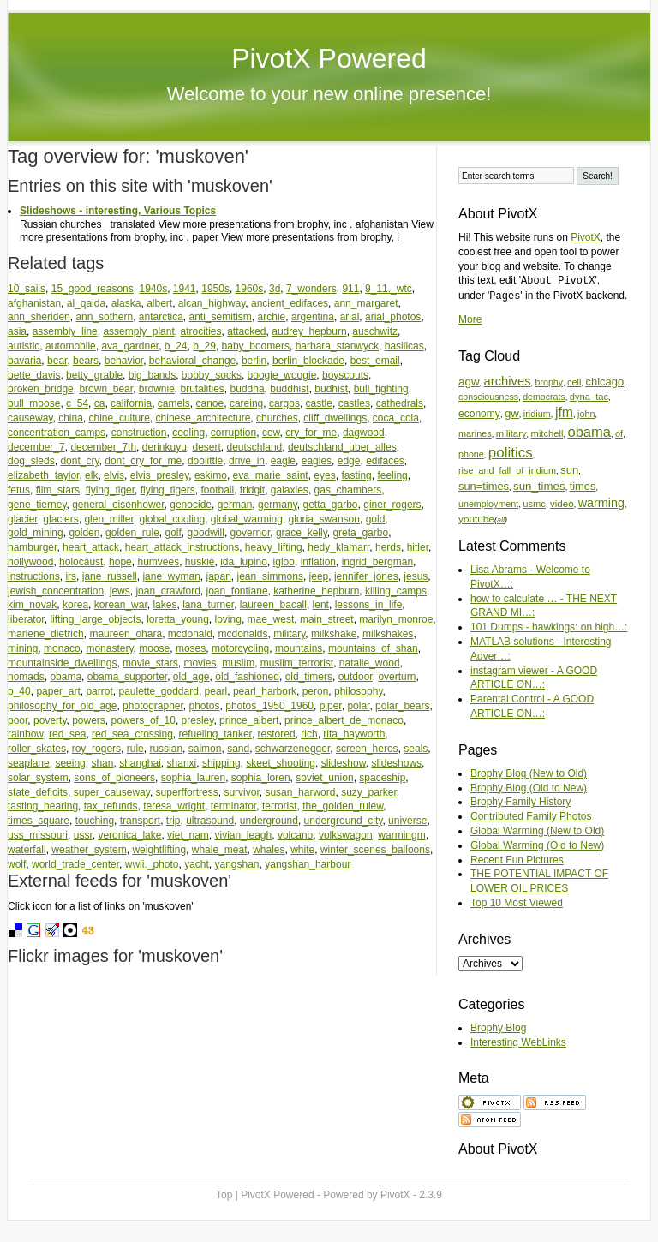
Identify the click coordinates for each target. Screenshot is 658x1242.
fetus (19, 490)
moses (191, 648)
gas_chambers (348, 490)
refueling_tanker (215, 734)
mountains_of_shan (373, 648)
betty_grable (94, 375)
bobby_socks (212, 375)
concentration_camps (56, 433)
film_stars (58, 490)
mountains (298, 648)
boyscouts (345, 375)
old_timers (308, 677)
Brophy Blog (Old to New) (528, 788)
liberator (26, 619)
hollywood (30, 562)
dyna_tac (589, 396)
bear (57, 361)
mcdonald (190, 634)
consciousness (488, 396)
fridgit (252, 490)
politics (510, 453)
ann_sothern (104, 317)
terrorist (279, 806)
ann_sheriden (39, 317)
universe (407, 821)
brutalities (202, 389)
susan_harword (300, 792)
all (501, 520)
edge (349, 461)
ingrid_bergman (377, 562)
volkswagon (346, 835)
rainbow (25, 734)
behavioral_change (192, 361)
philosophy (358, 691)
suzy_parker (369, 792)
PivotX (586, 237)
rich (309, 734)
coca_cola (396, 418)
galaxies (289, 490)
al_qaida (86, 303)
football (217, 490)
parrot (99, 691)
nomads (26, 677)
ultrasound (210, 821)
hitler (417, 547)
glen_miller (108, 519)
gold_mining (35, 533)
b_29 (204, 346)
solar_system (38, 778)
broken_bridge (41, 389)
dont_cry (79, 461)
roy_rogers (96, 749)
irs (70, 576)
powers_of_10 (143, 720)
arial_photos (393, 317)
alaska (126, 303)
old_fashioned (247, 677)
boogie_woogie (282, 375)
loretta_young (178, 619)
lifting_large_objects (95, 619)
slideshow (343, 763)
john (586, 414)
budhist (331, 389)
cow (271, 433)
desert (206, 447)
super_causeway (112, 792)
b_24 (176, 346)
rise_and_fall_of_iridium (507, 470)
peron (315, 691)
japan (218, 576)
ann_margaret (366, 303)
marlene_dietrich (46, 634)
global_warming (247, 519)
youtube (476, 518)
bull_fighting (381, 389)
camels (174, 403)
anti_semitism (220, 317)
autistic (23, 346)
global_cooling (172, 519)
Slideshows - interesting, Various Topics (118, 211)
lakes (164, 605)
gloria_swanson (324, 519)
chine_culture (119, 418)
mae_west (271, 619)
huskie (200, 562)
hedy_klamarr (338, 547)
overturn (397, 677)
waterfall (27, 850)
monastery (109, 648)
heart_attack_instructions (182, 547)
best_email (375, 361)
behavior (124, 361)
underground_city (343, 821)
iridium (537, 414)
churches (277, 418)
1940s (153, 289)
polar (358, 706)
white (302, 850)
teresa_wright (174, 806)
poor (17, 720)
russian (165, 749)
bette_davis (34, 375)
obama (65, 677)
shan (102, 763)
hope (120, 562)
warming (601, 503)
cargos (284, 403)
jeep (319, 576)
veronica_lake (129, 835)
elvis (114, 475)
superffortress (187, 792)
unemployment (488, 504)
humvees (158, 562)
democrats (544, 396)
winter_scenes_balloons (375, 850)
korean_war (120, 605)
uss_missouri (38, 835)
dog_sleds (31, 461)
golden (84, 533)
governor (250, 533)
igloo (284, 562)
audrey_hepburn (309, 331)
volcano (295, 835)
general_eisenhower (118, 505)
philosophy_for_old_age (62, 706)
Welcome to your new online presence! (329, 93)
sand (238, 749)
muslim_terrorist (296, 663)
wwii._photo (152, 864)
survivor (241, 792)
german (235, 505)
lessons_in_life (369, 605)
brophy (549, 382)
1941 (184, 289)
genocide (191, 505)
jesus (416, 576)
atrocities (200, 331)
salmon (205, 749)
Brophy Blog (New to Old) (528, 773)
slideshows (396, 763)
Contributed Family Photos (530, 816)
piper (331, 706)
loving (228, 619)
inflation (318, 562)
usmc (534, 504)
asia (17, 331)
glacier (23, 519)
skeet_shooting (280, 763)
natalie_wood (369, 663)
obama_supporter (127, 677)
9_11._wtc (388, 289)
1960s (250, 289)
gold (376, 519)
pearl (216, 691)
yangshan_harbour (307, 864)
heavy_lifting (273, 547)
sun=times (483, 486)
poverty (49, 720)
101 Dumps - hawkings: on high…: (548, 627)
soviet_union (324, 778)
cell (574, 382)
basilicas (404, 346)
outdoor (355, 677)
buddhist (289, 389)
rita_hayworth (354, 734)
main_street (327, 619)
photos (204, 706)
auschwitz (375, 331)
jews (120, 591)
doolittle (205, 461)
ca (99, 403)
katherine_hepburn (316, 591)
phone (471, 454)
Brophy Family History (520, 802)
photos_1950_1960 (269, 706)
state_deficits (38, 792)
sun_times (539, 486)
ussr (83, 835)
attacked (246, 331)
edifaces (385, 461)
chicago (604, 381)
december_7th (103, 447)
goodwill (206, 533)
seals (416, 749)
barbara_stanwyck (337, 346)
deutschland (255, 447)
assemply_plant (138, 331)
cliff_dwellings (335, 418)
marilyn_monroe (396, 619)
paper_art (58, 691)
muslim (238, 663)
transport (140, 821)
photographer (153, 706)
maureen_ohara (125, 634)
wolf (17, 864)
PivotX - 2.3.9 (411, 1195)
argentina (312, 317)
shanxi (182, 763)
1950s (215, 289)
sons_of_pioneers (114, 778)
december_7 (36, 447)
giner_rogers (392, 505)
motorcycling (240, 648)
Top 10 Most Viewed (516, 903)
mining (23, 648)
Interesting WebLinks (518, 1042)
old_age (191, 677)
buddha (247, 389)
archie (272, 317)
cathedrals (399, 403)
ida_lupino (243, 562)
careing (246, 403)
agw (469, 381)
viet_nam (188, 835)
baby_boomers (256, 346)
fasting (356, 475)
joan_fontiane (236, 591)
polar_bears (402, 706)
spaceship (382, 778)
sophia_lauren (193, 778)
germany (277, 505)
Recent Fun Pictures (517, 860)
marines (475, 433)
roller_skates (37, 749)
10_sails (26, 289)
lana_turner (208, 605)
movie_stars (150, 663)
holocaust (81, 562)
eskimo (210, 475)
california (131, 403)
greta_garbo (360, 533)
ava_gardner (130, 346)
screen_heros (367, 749)
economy (479, 414)
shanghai (140, 763)
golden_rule (132, 533)
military (289, 634)
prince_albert (248, 720)
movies (199, 663)
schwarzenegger (292, 749)
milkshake (333, 634)
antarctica (161, 317)
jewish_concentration (56, 591)
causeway (30, 418)
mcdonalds (243, 634)
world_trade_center (75, 864)
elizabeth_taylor (43, 475)
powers (88, 720)
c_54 (77, 403)
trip (173, 821)
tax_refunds (111, 806)
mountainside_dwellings (62, 663)
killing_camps (396, 591)
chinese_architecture (203, 418)
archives (507, 381)
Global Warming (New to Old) (537, 831)
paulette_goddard (158, 691)
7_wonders (311, 289)
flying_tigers (168, 490)
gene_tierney (37, 505)
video (562, 503)
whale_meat (220, 850)
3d (274, 289)
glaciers (60, 519)
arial (350, 317)
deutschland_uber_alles (342, 447)
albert (159, 303)
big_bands (152, 375)
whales (268, 850)
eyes (324, 475)
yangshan (237, 864)
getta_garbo (329, 505)
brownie (157, 389)
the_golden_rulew (342, 806)
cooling (188, 433)
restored (277, 734)
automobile (70, 346)
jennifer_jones (366, 576)
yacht (196, 864)
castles (354, 403)
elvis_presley (159, 475)
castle (319, 403)
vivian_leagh (243, 835)
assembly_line (65, 331)
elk (91, 475)
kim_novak (32, 605)
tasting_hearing (43, 806)
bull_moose (34, 403)
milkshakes (387, 634)
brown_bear (106, 389)
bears (86, 361)
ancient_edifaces (289, 303)
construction (139, 433)
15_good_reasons (92, 289)
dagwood (364, 433)
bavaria (24, 361)
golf (173, 533)
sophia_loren (260, 778)
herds (388, 547)
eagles (317, 461)
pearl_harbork (264, 691)
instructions (34, 576)
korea (75, 605)
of (619, 433)
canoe (210, 403)
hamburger (32, 547)
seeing (70, 763)
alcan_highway (212, 303)
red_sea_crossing (132, 734)
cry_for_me (311, 433)
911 (350, 289)
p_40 (19, 691)
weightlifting (159, 850)
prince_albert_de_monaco (344, 720)
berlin (254, 361)
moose (154, 648)
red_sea (67, 734)
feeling (392, 475)
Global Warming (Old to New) (537, 845)
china (70, 418)
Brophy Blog (498, 1028)
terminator (233, 806)
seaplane (29, 763)
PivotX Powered (329, 58)
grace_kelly (301, 533)
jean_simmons (270, 576)
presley (198, 720)
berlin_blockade (308, 361)
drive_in (247, 461)
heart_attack (91, 547)
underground (269, 821)
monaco (62, 648)
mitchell (547, 433)
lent (321, 605)
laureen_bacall (273, 605)
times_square (38, 821)
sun (569, 469)
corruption (233, 433)
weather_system (88, 850)
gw (512, 413)
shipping (221, 763)
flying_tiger (110, 490)
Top (224, 1195)
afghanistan (34, 303)
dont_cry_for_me (143, 461)
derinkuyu (164, 447)
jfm (564, 412)
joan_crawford (167, 591)
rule (135, 749)
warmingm (401, 835)
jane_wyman (171, 576)
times (583, 486)
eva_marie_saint (270, 475)
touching (94, 821)
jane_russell (109, 576)
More (470, 319)
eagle (283, 461)
